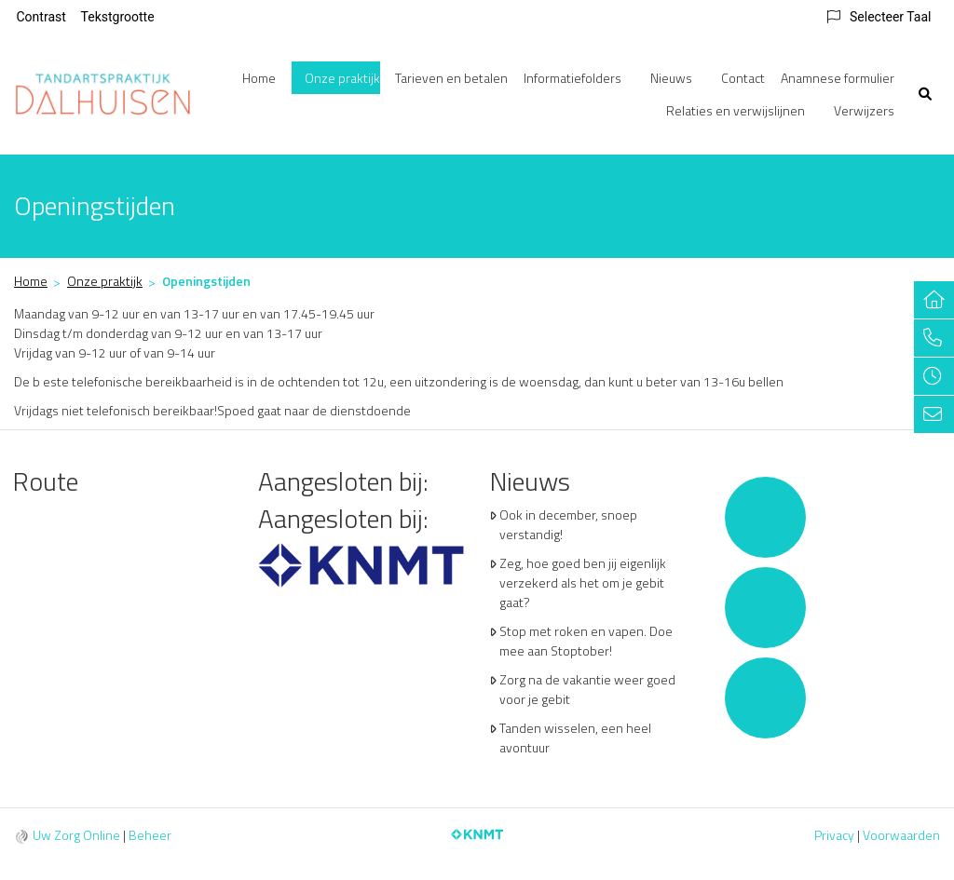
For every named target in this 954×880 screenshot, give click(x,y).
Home (259, 78)
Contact (743, 78)
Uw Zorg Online (76, 835)
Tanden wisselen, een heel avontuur (575, 737)
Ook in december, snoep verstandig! (568, 524)
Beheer (150, 835)
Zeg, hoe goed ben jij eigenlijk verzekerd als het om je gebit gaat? (582, 582)
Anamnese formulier (837, 78)
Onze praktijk (342, 78)
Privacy (834, 835)
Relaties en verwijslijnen (735, 110)
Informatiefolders (572, 78)
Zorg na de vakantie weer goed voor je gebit (587, 689)
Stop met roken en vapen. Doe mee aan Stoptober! (586, 640)
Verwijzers (864, 110)
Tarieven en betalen (451, 78)
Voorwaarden (901, 835)
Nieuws (671, 78)
